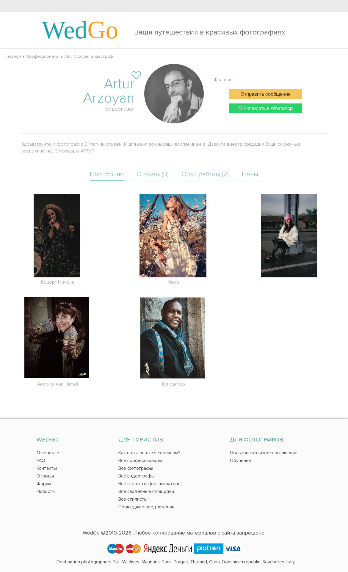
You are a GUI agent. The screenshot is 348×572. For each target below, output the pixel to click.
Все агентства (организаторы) (150, 484)
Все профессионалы (140, 460)
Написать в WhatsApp (266, 108)
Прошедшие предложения (146, 507)
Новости (46, 491)
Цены (250, 174)
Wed (80, 30)
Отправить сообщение (266, 94)
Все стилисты (133, 499)
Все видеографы (136, 476)
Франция (223, 80)
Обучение (240, 460)
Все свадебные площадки (146, 491)
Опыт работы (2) (205, 174)
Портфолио (107, 174)
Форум (44, 484)
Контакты (47, 468)
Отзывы (45, 476)
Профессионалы (42, 56)
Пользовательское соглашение (263, 453)
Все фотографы (135, 468)
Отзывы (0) (153, 174)
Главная (12, 56)
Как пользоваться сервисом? (149, 453)
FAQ (41, 460)
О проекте (48, 453)
